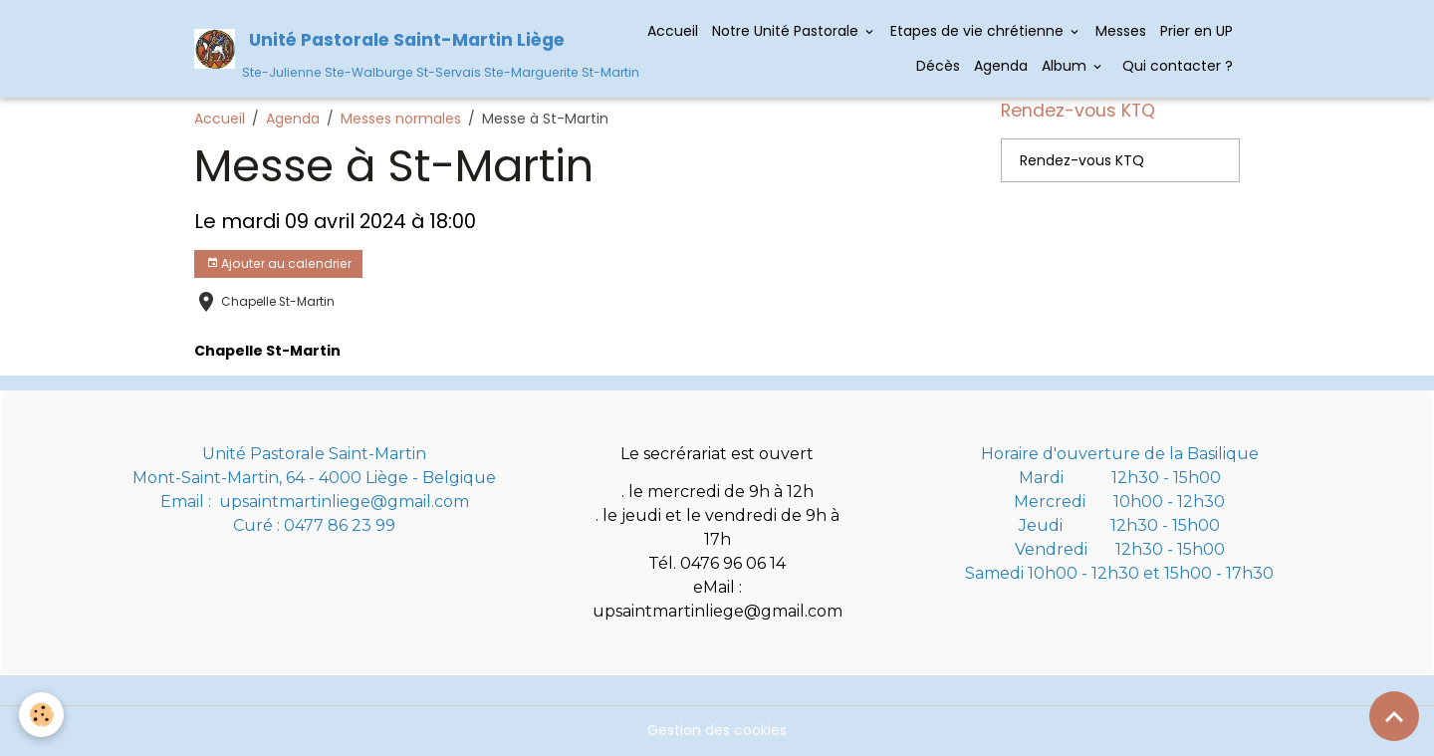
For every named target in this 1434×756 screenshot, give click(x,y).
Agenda (1001, 66)
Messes (1120, 31)
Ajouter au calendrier (279, 263)
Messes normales (401, 118)
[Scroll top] (1394, 716)
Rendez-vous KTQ (1082, 160)
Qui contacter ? (1175, 66)
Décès (938, 66)
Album (1066, 66)
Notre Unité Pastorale (787, 31)
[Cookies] (42, 714)
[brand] (396, 48)
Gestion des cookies (717, 730)
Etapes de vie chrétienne (979, 31)
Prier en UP (1196, 31)
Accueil (672, 31)
